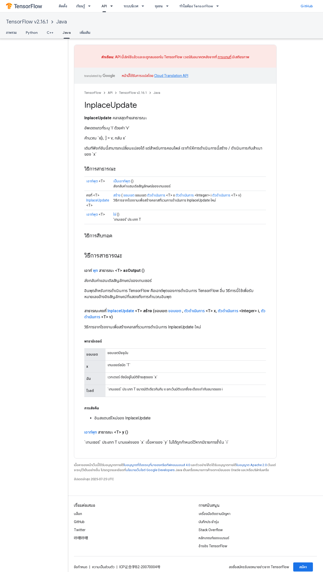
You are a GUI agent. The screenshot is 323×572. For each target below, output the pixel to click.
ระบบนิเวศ (131, 6)
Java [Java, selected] (67, 32)
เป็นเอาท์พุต (121, 181)
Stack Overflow (211, 530)
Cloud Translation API (171, 76)
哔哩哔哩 (81, 538)
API (110, 93)
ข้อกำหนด (80, 567)
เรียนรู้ (80, 6)
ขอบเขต (128, 195)
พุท (95, 270)
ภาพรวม (11, 32)
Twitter (80, 530)
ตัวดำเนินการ (156, 195)
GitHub (307, 6)
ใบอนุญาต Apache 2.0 (251, 465)
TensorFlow (92, 93)
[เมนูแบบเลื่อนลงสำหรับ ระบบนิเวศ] (144, 6)
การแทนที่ (224, 57)
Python (32, 32)
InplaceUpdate (97, 200)
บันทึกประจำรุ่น (209, 522)
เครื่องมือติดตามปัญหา (214, 514)
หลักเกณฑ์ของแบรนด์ (214, 538)
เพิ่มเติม (85, 32)
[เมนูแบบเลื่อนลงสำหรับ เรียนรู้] (91, 6)
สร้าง (117, 195)
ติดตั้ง (63, 6)
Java (61, 22)
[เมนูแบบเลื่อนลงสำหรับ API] (113, 6)
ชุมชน (159, 6)
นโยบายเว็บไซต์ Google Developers (150, 470)
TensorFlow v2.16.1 (27, 22)
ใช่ (114, 214)
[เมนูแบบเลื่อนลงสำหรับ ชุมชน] (169, 6)
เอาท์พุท (90, 432)
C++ (50, 32)
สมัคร (303, 567)
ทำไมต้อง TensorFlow (196, 6)
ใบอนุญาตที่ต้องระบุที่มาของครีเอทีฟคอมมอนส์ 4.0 (157, 465)
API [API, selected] (104, 6)
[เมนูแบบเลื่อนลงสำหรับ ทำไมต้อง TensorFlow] (219, 6)
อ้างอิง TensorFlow (213, 546)
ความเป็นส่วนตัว (103, 567)
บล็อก (78, 514)
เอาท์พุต (92, 181)
